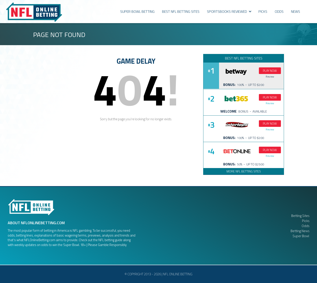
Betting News (300, 231)
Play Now (270, 70)
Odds (305, 226)
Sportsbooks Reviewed (229, 11)
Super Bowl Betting (137, 11)
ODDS (279, 11)
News (295, 11)
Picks (305, 220)
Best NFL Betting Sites (180, 11)
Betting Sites (300, 215)
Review (270, 76)
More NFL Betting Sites (244, 171)
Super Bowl (301, 236)
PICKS (262, 11)
